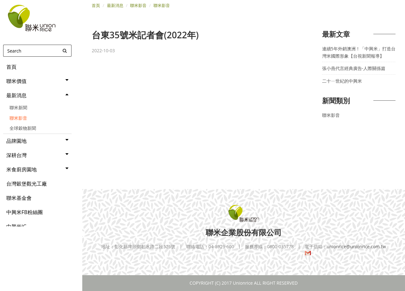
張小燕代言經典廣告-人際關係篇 (354, 68)
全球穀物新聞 (22, 128)
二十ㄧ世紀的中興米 (342, 81)
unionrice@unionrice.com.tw (345, 250)
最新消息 (115, 5)
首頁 (96, 5)
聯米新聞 (18, 107)
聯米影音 (18, 118)
